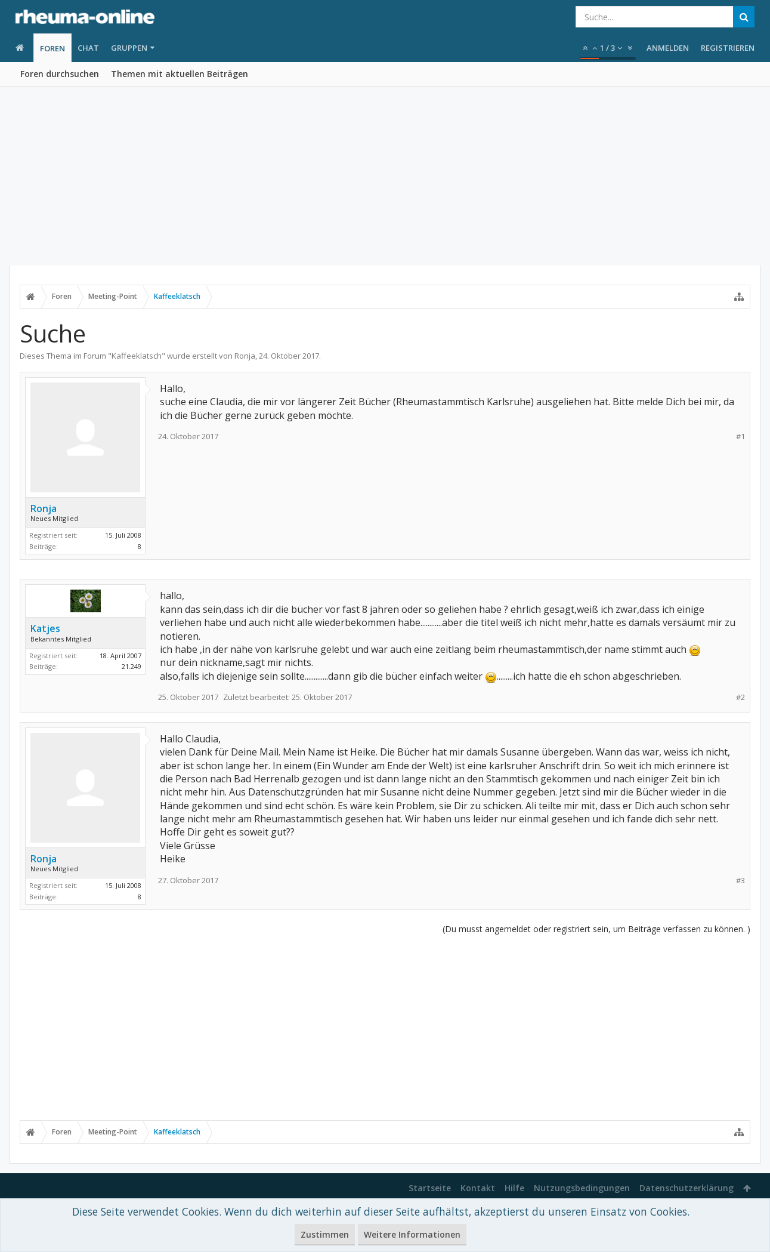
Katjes (45, 628)
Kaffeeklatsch (137, 355)
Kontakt (477, 1188)
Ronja (244, 355)
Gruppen (129, 47)
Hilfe (514, 1188)
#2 (740, 697)
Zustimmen (325, 1234)
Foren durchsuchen (59, 73)
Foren (52, 48)
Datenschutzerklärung (686, 1188)
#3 (740, 880)
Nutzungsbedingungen (582, 1188)
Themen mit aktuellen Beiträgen (179, 73)
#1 (740, 436)
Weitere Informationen (412, 1234)
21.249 (131, 666)
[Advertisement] (385, 176)
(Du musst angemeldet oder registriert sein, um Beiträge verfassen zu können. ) (596, 929)
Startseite (430, 1188)
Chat (88, 47)
